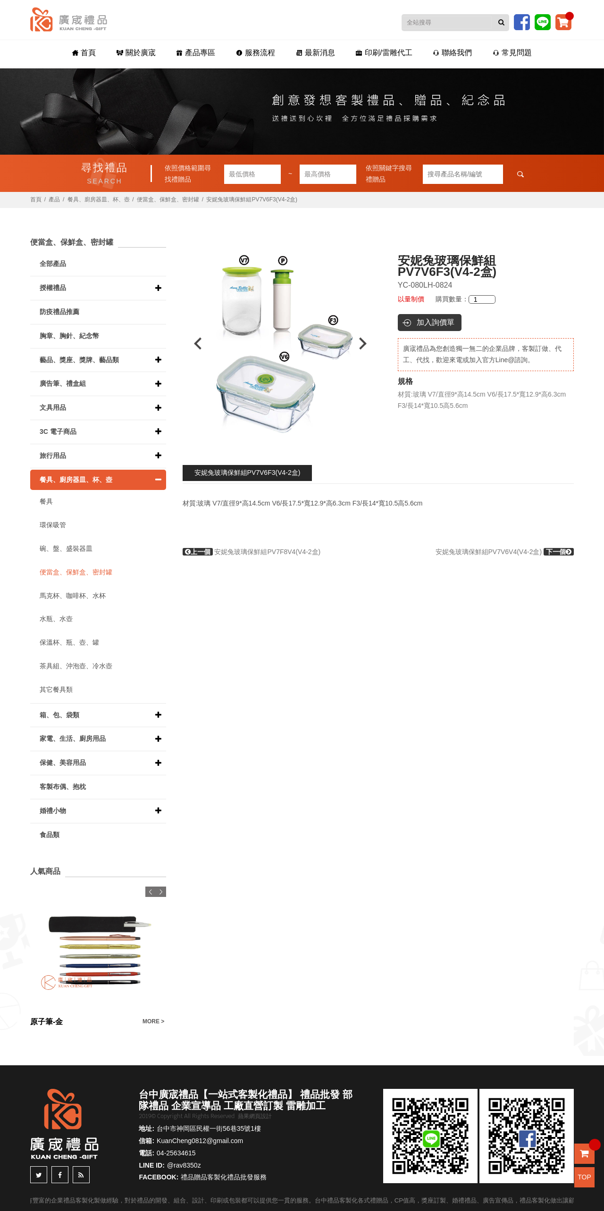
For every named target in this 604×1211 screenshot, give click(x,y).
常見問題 (512, 53)
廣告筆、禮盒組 (63, 383)
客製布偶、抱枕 (63, 786)
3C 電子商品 (58, 431)
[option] (280, 343)
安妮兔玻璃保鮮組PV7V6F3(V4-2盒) (247, 472)
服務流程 (255, 53)
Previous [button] (193, 343)
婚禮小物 (53, 810)
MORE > (153, 1021)
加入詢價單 (435, 322)
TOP (584, 1177)
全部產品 (53, 263)
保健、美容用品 (63, 762)
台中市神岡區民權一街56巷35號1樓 (209, 1128)
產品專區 (195, 53)
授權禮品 (53, 287)
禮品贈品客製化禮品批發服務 (224, 1177)
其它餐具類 (56, 689)
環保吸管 (53, 525)
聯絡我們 (452, 53)
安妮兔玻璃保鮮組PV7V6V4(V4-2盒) (505, 552)
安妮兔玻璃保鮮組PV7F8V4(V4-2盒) (252, 552)
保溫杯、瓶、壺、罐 (69, 642)
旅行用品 (53, 455)
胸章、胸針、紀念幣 (69, 336)
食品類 (49, 834)
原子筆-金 (46, 1022)
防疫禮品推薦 (59, 311)
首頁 (84, 53)
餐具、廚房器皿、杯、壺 (98, 199)
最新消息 (315, 53)
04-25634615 (176, 1153)
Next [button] (367, 343)
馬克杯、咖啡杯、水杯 (73, 595)
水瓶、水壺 (56, 618)
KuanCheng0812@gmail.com (200, 1141)
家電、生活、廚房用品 (73, 738)
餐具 (46, 501)
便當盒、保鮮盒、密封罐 (168, 199)
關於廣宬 (136, 53)
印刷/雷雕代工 (384, 53)
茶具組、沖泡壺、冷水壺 (76, 666)
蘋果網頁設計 (255, 1116)
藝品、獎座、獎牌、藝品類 (79, 360)
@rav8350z (184, 1165)
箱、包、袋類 (59, 715)
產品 (54, 199)
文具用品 (53, 407)
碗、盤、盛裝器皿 (66, 548)
